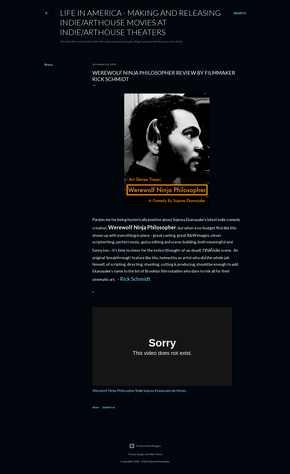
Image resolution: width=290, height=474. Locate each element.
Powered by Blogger (145, 446)
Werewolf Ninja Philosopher (113, 390)
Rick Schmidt (135, 279)
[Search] (240, 13)
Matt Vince (155, 454)
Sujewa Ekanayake (157, 390)
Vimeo (181, 390)
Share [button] (48, 64)
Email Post (108, 407)
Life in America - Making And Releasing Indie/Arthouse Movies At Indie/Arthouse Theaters (140, 22)
